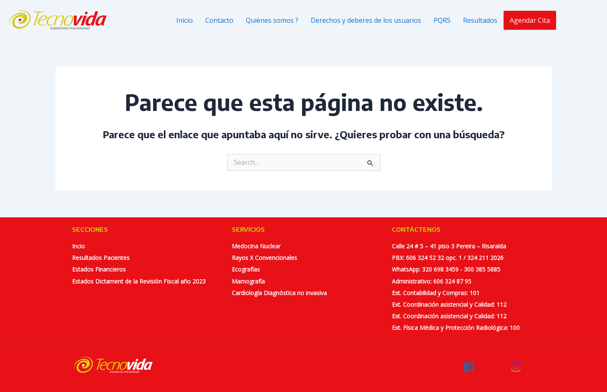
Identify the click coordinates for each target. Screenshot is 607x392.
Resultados (480, 20)
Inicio (184, 20)
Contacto (219, 20)
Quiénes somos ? (272, 20)
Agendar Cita (530, 20)
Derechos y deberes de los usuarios (366, 20)
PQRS (442, 20)
